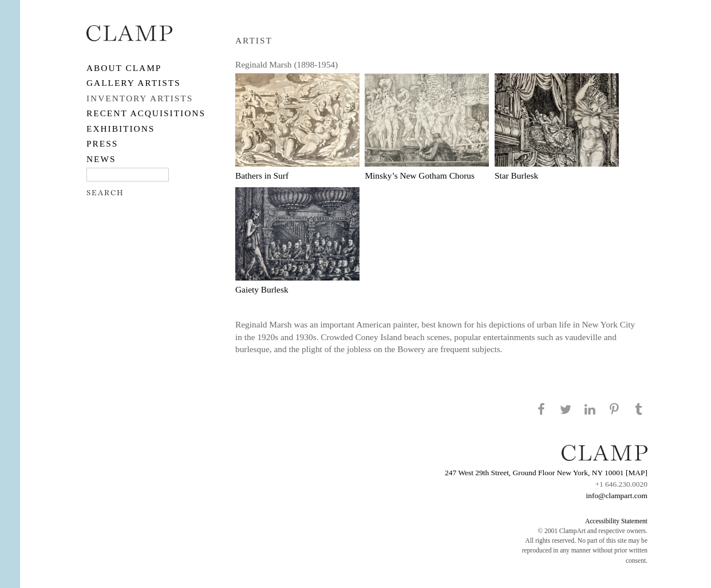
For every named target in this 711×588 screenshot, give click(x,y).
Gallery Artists (133, 83)
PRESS (102, 143)
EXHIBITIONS (120, 128)
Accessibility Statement (616, 521)
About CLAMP (123, 68)
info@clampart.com (616, 495)
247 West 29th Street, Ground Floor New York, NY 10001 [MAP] (546, 472)
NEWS (101, 159)
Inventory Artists (139, 98)
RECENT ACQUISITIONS (146, 113)
